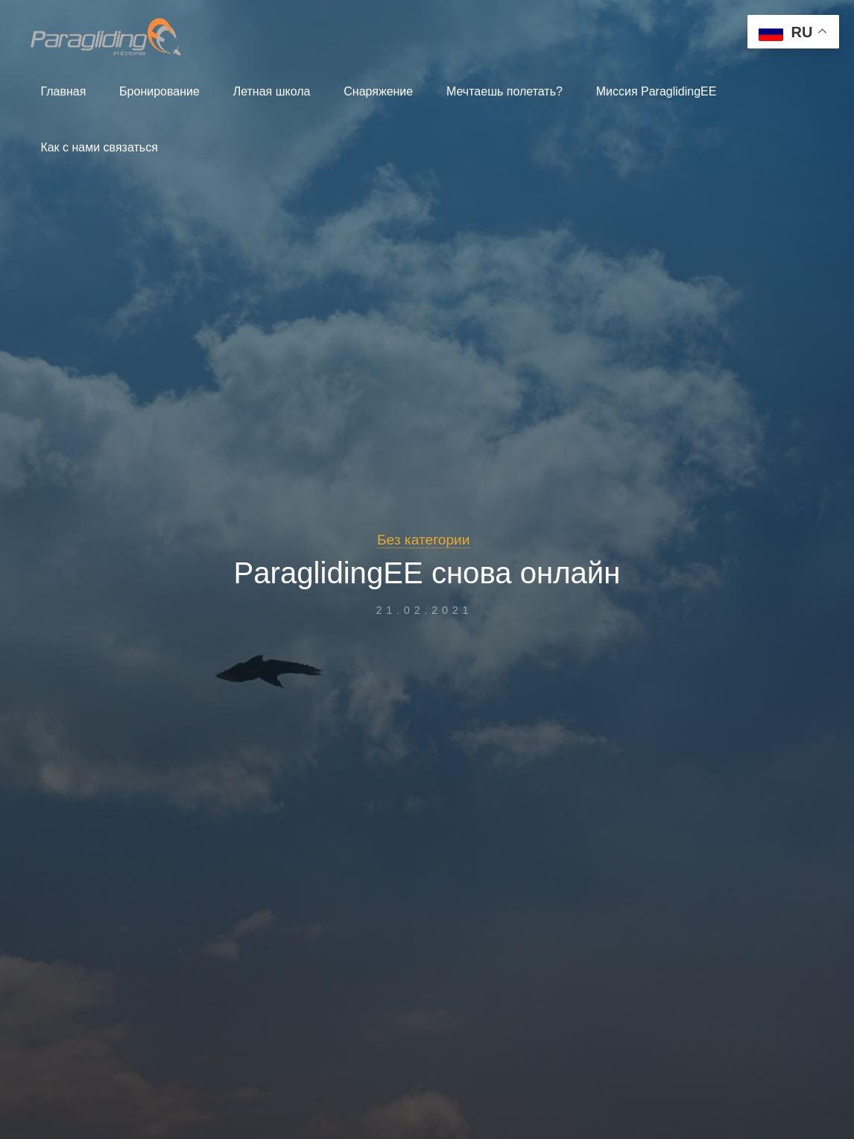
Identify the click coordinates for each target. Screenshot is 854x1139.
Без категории (423, 539)
